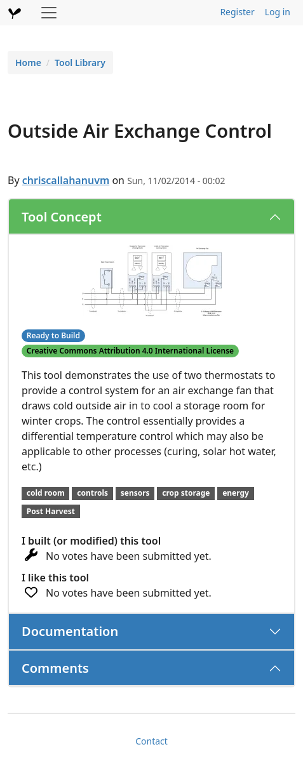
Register (237, 12)
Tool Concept (62, 216)
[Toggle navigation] (49, 13)
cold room (46, 492)
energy (235, 492)
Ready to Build (53, 335)
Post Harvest (51, 511)
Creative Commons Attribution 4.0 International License (130, 350)
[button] (152, 280)
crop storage (186, 492)
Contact (151, 741)
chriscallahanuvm (66, 180)
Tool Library (80, 62)
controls (92, 492)
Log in (277, 12)
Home (28, 62)
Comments (55, 668)
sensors (135, 492)
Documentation (70, 631)
